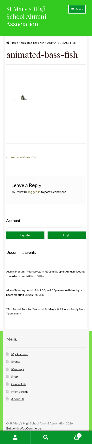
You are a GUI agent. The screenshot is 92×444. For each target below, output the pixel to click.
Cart (71, 434)
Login (66, 235)
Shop (14, 376)
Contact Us (18, 384)
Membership (20, 391)
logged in (34, 192)
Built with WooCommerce (23, 428)
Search (46, 437)
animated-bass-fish (32, 42)
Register (25, 235)
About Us (17, 399)
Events (15, 361)
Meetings (17, 369)
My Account (19, 354)
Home (14, 42)
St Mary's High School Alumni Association (26, 16)
